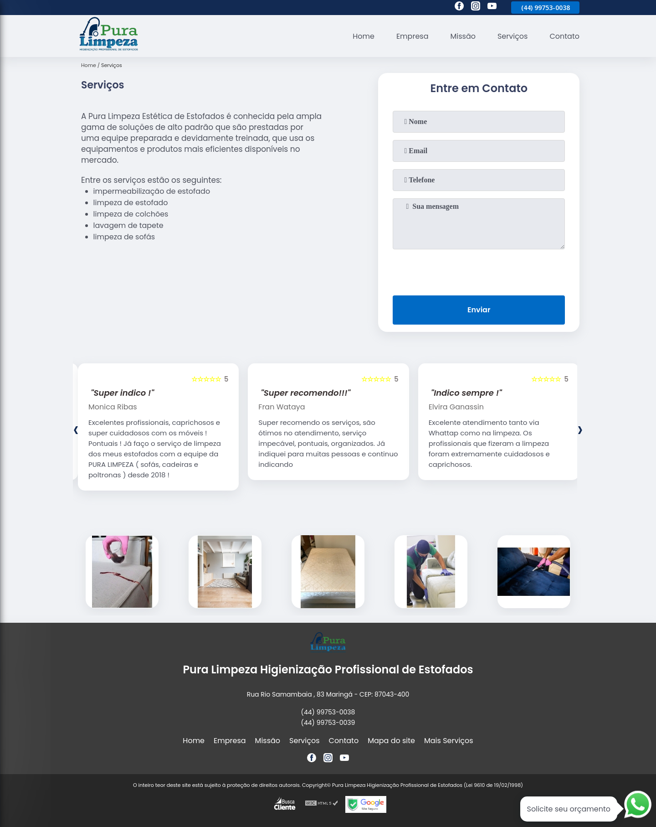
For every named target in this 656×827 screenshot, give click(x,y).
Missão (462, 36)
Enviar (478, 310)
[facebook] (459, 7)
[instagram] (475, 7)
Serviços (512, 36)
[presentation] (479, 270)
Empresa (412, 36)
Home (363, 36)
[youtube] (492, 7)
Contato (564, 36)
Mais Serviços (448, 740)
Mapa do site (391, 740)
